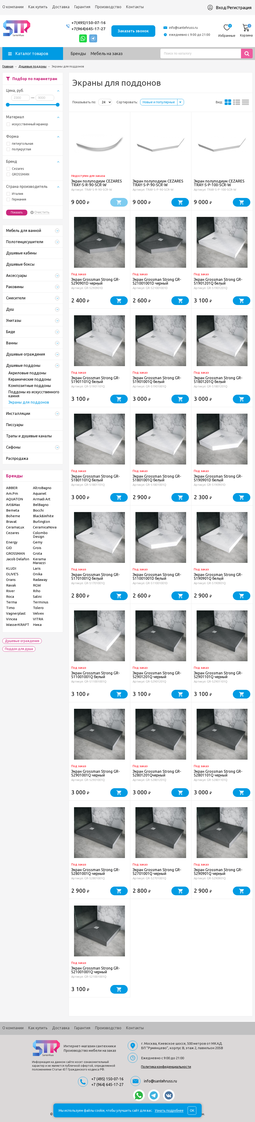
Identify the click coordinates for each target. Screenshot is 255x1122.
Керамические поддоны (29, 379)
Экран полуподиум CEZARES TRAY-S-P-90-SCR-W (158, 183)
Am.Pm (12, 493)
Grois (37, 548)
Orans (11, 580)
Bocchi (38, 510)
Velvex (38, 613)
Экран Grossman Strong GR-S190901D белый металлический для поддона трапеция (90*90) (220, 482)
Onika (37, 574)
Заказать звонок (133, 31)
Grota (37, 553)
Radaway (40, 580)
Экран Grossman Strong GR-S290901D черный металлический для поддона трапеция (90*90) (97, 285)
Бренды (78, 53)
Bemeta (12, 510)
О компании (13, 7)
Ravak (11, 585)
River (10, 591)
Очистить (42, 212)
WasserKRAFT (17, 625)
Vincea (11, 619)
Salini (37, 596)
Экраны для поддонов (28, 402)
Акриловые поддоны (27, 373)
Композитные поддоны (29, 385)
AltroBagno (42, 488)
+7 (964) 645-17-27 (107, 1084)
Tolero (38, 608)
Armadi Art (41, 499)
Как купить (37, 7)
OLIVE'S (12, 574)
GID (9, 548)
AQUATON (14, 499)
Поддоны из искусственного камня (33, 394)
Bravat (11, 522)
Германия (16, 199)
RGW (37, 585)
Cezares (15, 169)
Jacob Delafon (17, 559)
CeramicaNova (45, 527)
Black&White (43, 516)
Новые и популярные (159, 102)
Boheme (13, 516)
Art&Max (13, 505)
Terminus (40, 602)
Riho (36, 591)
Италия (15, 194)
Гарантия (82, 7)
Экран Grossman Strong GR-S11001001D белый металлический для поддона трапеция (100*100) (159, 580)
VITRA (38, 619)
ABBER (12, 488)
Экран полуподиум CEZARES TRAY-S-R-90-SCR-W (96, 183)
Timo (10, 608)
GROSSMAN (18, 174)
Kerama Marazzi (39, 561)
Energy (11, 542)
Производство (108, 7)
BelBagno (41, 505)
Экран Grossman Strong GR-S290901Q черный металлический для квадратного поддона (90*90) (221, 875)
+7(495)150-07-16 (88, 22)
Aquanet (39, 493)
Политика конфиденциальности (166, 1067)
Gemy (37, 542)
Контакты (135, 7)
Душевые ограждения (22, 641)
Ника (37, 625)
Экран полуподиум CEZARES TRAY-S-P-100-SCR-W (219, 183)
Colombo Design (40, 535)
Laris (37, 568)
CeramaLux (15, 527)
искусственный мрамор (27, 124)
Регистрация (239, 7)
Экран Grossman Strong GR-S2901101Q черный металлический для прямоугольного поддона (218, 678)
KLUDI (11, 568)
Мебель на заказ (107, 53)
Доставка (61, 7)
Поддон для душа (19, 649)
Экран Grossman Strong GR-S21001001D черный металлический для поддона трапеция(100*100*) (159, 285)
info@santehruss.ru (183, 28)
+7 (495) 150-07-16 (107, 1079)
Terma (11, 602)
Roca (10, 596)
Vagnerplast (16, 613)
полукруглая (19, 149)
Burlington (41, 522)
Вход (221, 7)
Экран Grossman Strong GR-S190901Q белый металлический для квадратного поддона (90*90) (221, 580)
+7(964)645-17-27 (88, 28)
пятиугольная (20, 143)
